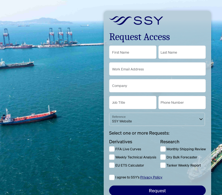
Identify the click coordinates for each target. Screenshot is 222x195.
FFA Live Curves (125, 149)
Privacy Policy (151, 177)
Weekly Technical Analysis (132, 157)
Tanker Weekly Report (180, 165)
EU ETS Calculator (126, 165)
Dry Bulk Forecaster (178, 157)
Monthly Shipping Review (183, 149)
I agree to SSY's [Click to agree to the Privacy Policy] (138, 177)
